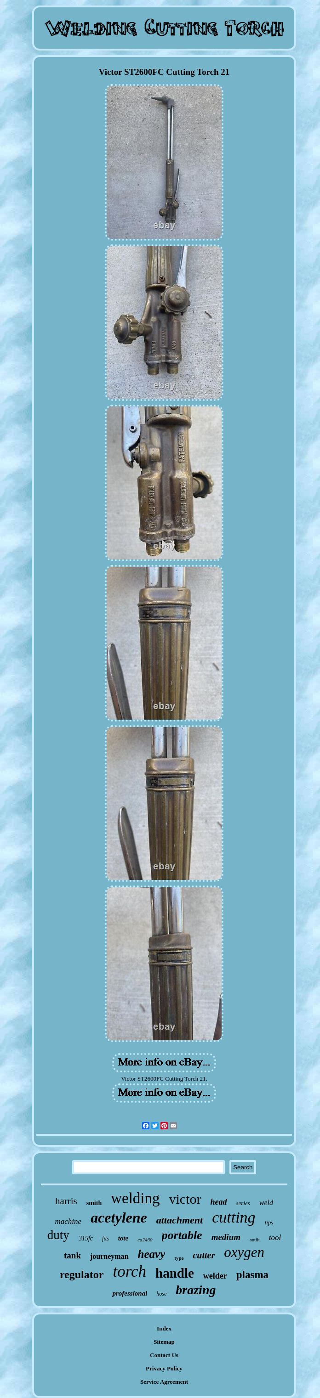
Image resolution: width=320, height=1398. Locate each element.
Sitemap (164, 1341)
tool (275, 1237)
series (243, 1203)
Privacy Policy (164, 1368)
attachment (179, 1220)
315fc (86, 1238)
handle (174, 1273)
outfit (255, 1239)
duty (58, 1235)
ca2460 (144, 1239)
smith (94, 1203)
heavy (152, 1254)
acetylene (119, 1217)
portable (182, 1235)
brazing (196, 1290)
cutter (204, 1255)
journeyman (109, 1256)
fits (105, 1238)
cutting (233, 1217)
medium (225, 1237)
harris (66, 1200)
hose (161, 1294)
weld (266, 1202)
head (219, 1201)
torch (129, 1271)
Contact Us (164, 1355)
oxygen (244, 1252)
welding (135, 1198)
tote (123, 1238)
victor (185, 1198)
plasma (252, 1274)
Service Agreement (164, 1381)
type (178, 1258)
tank (72, 1255)
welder (215, 1275)
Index (164, 1328)
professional (129, 1293)
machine (68, 1221)
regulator (82, 1274)
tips (269, 1222)
